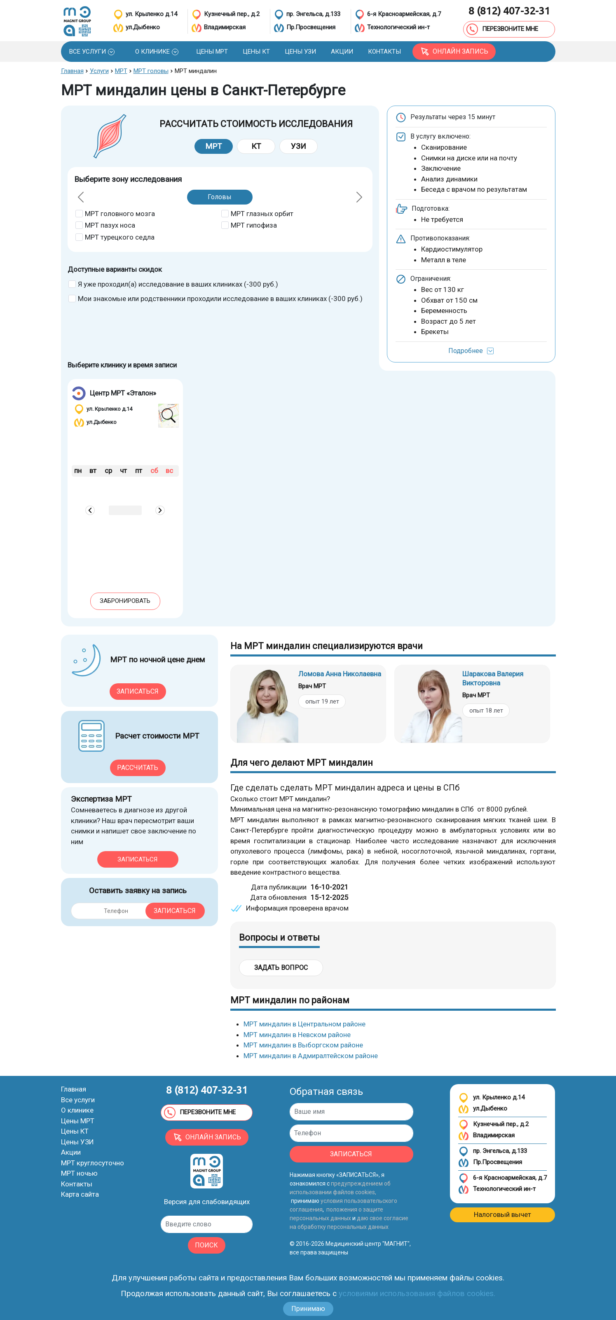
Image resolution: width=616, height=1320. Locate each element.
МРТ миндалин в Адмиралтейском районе (311, 1056)
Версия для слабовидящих (207, 1202)
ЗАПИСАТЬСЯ (351, 1154)
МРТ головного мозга (120, 213)
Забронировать (125, 601)
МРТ (213, 146)
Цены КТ (75, 1131)
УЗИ (298, 146)
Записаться (138, 691)
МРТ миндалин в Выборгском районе (303, 1045)
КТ (256, 146)
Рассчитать (137, 768)
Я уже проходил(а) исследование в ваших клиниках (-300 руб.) (178, 284)
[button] (92, 52)
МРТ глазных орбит (262, 213)
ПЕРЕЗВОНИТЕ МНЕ (502, 29)
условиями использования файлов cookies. (417, 1293)
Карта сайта (80, 1194)
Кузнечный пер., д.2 (493, 1124)
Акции (71, 1152)
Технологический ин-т (497, 1189)
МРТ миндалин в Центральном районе (304, 1024)
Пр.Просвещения (490, 1162)
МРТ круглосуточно (92, 1163)
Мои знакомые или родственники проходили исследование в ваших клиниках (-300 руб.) (220, 298)
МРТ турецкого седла (120, 237)
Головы (220, 197)
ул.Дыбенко (482, 1109)
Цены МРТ (77, 1121)
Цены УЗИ (77, 1142)
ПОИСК (206, 1245)
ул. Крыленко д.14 (491, 1098)
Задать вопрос (281, 968)
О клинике (77, 1110)
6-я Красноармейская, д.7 (502, 1178)
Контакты (76, 1184)
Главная (73, 1089)
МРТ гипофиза (254, 225)
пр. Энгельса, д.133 (492, 1151)
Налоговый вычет (502, 1214)
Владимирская (486, 1135)
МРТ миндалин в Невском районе (297, 1035)
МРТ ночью (79, 1173)
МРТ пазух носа (110, 225)
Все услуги (78, 1100)
